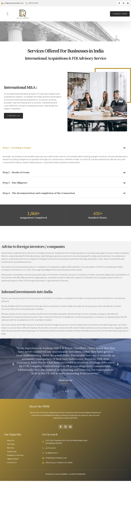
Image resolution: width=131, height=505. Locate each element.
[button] (7, 14)
